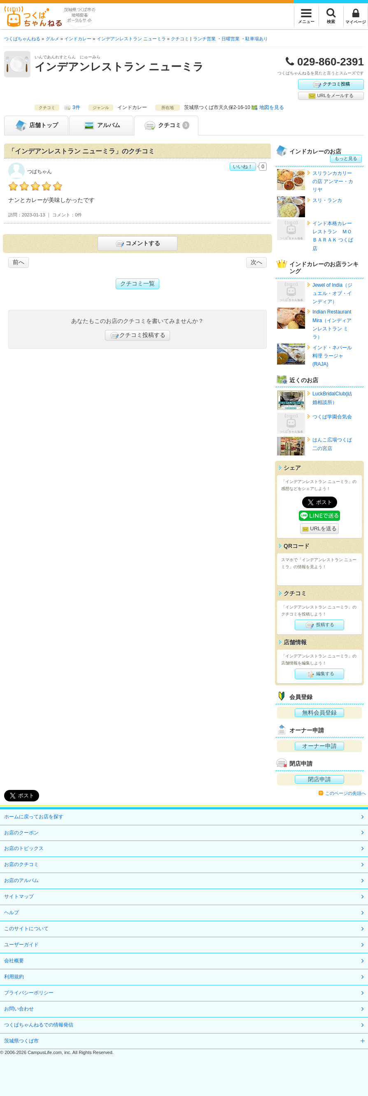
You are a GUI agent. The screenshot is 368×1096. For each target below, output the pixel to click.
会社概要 (14, 961)
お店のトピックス (24, 848)
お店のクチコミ (21, 864)
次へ (256, 262)
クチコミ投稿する (137, 335)
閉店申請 (319, 779)
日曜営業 (230, 38)
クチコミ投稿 (331, 84)
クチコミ (166, 125)
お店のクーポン (21, 833)
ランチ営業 (204, 38)
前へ (18, 262)
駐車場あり (256, 38)
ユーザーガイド (21, 944)
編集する (319, 674)
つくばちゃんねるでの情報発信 (38, 1025)
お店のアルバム (21, 880)
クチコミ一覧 (137, 283)
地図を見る (271, 107)
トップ (36, 125)
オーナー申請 (319, 746)
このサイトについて (26, 928)
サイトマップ (19, 896)
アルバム (101, 125)
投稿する (319, 625)
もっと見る (346, 158)
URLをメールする (330, 96)
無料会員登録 (319, 712)
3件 (76, 107)
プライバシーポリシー (29, 993)
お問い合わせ (19, 1009)
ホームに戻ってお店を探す (33, 817)
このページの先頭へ (345, 793)
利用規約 (14, 977)
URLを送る (319, 528)
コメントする (137, 243)
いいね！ (243, 167)
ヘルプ (11, 912)
